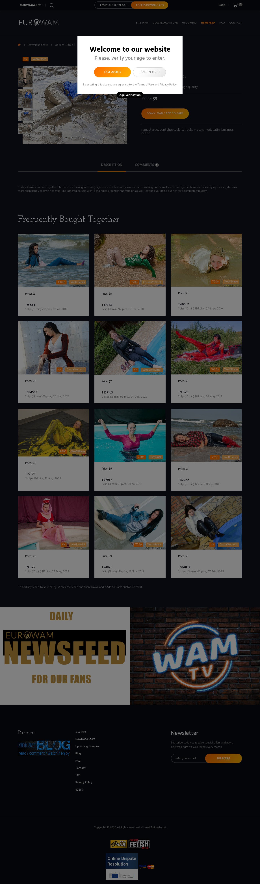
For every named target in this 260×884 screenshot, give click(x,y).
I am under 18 (149, 72)
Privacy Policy (168, 84)
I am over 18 (112, 72)
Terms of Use (145, 84)
